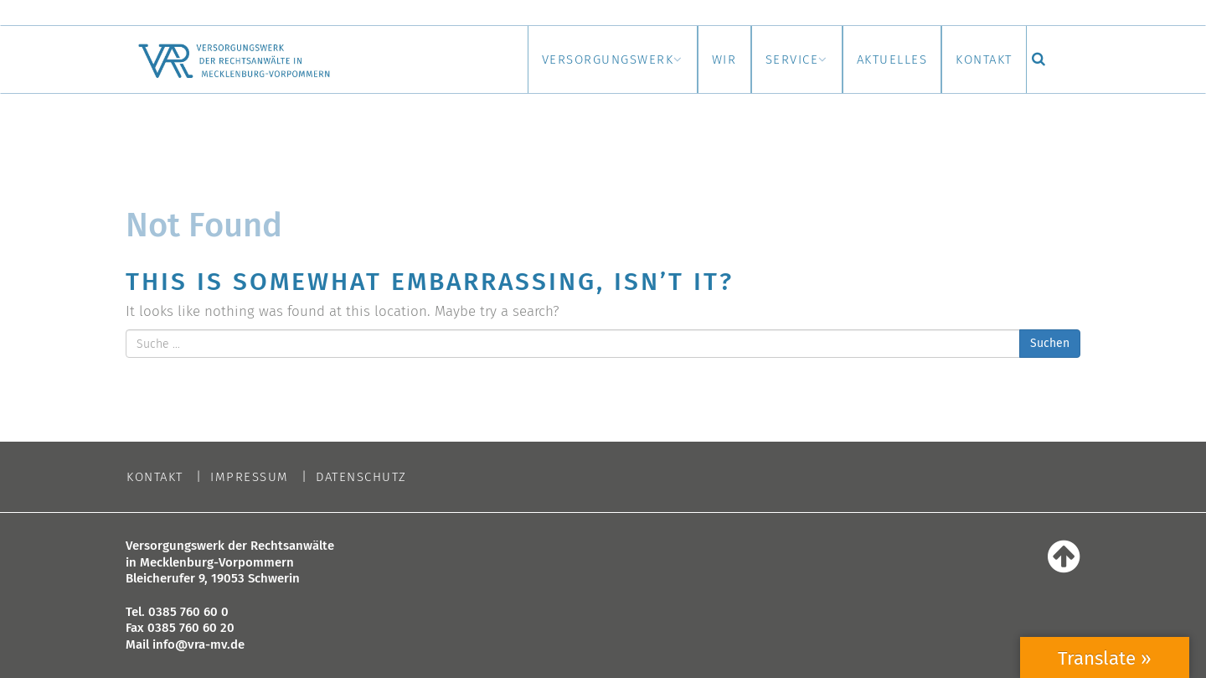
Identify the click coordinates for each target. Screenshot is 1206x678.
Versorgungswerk (541, 59)
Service (754, 59)
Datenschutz (361, 477)
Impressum (249, 477)
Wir (672, 59)
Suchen (1049, 343)
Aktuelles (869, 59)
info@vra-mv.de (198, 644)
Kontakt (977, 59)
